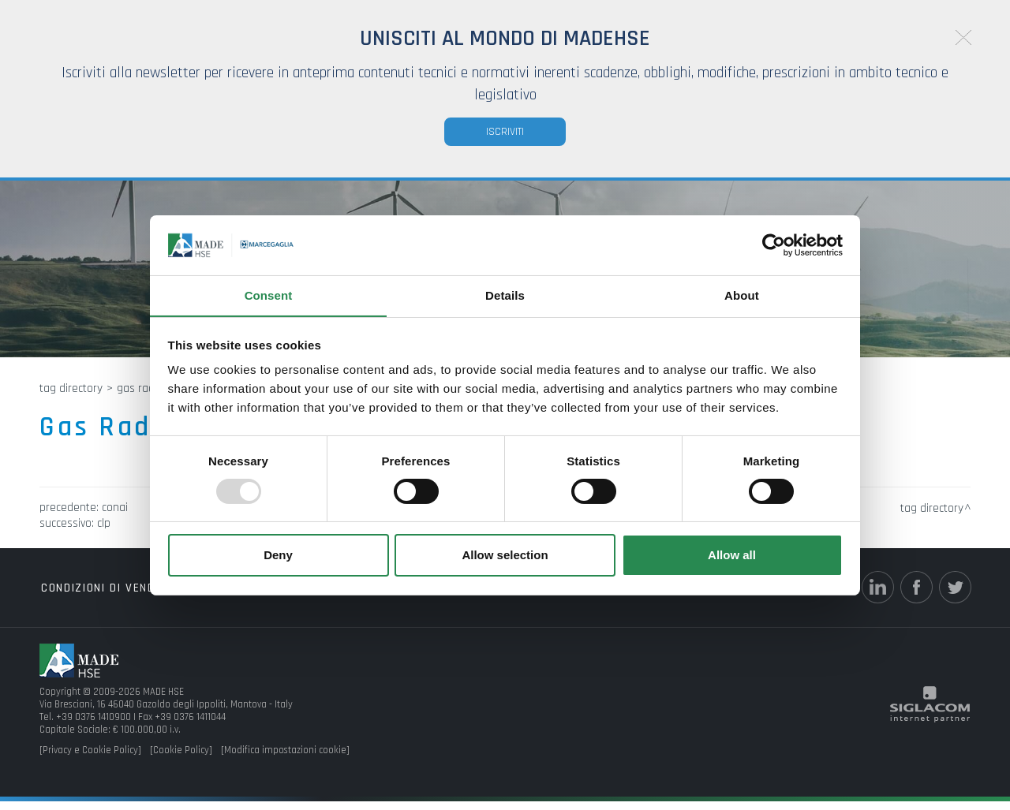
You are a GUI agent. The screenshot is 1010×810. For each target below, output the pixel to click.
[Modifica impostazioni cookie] (285, 759)
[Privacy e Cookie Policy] (90, 759)
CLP (103, 531)
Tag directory (71, 397)
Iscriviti (505, 132)
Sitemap (347, 596)
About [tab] (741, 295)
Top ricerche (265, 596)
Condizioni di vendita (104, 596)
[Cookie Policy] (181, 759)
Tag (197, 596)
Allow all (732, 555)
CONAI (115, 516)
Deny (278, 555)
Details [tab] (505, 295)
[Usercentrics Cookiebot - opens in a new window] (774, 244)
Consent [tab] (269, 295)
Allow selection (505, 555)
